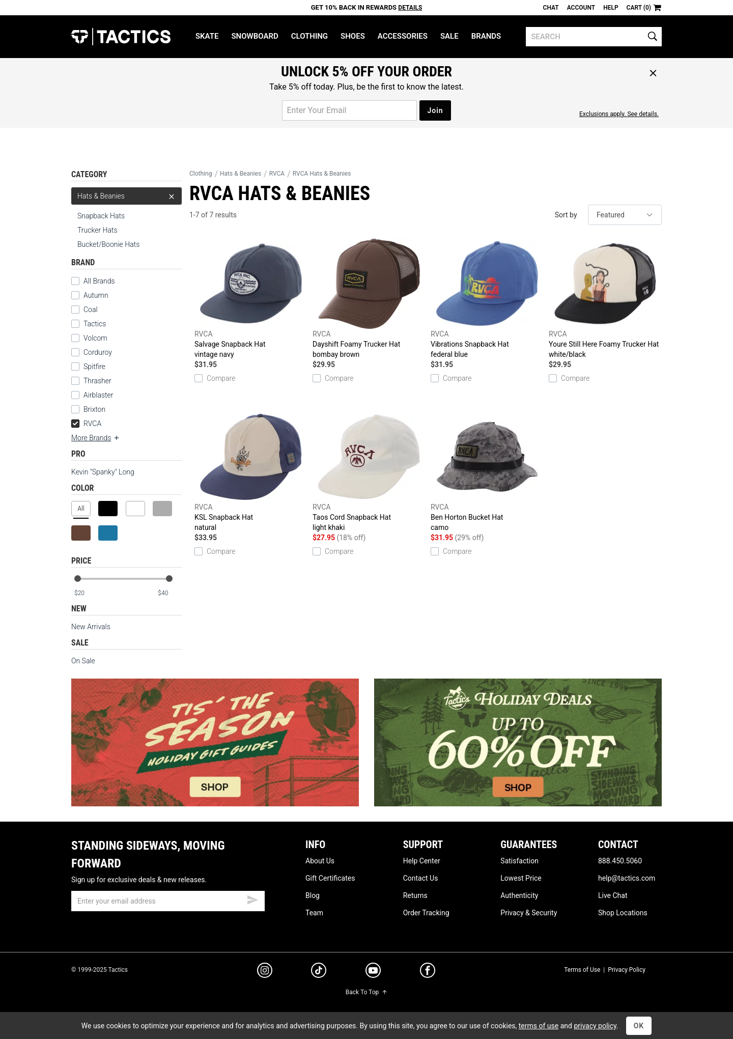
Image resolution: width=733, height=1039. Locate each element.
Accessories (403, 36)
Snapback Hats (101, 216)
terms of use (538, 1026)
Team (314, 913)
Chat (551, 7)
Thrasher (97, 381)
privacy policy (595, 1026)
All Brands (99, 281)
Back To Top (366, 992)
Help (610, 7)
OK (639, 1026)
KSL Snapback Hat (250, 471)
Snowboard (254, 36)
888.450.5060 (620, 861)
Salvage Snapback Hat (250, 298)
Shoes (353, 36)
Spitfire (94, 366)
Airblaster (98, 395)
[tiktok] (318, 971)
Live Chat (613, 895)
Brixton (94, 409)
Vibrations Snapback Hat (487, 298)
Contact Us (420, 878)
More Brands (95, 438)
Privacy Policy (626, 969)
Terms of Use (582, 969)
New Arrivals (90, 627)
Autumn (95, 295)
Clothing (309, 36)
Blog (312, 895)
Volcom (95, 338)
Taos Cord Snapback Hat (369, 471)
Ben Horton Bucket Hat (487, 471)
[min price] (86, 593)
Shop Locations (622, 913)
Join (435, 110)
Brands (486, 36)
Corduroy (97, 352)
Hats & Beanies (126, 196)
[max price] (169, 593)
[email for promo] (349, 110)
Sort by (566, 215)
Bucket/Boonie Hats (108, 244)
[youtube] (373, 972)
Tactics (121, 36)
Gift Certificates (330, 878)
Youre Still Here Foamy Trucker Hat (605, 298)
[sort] (625, 215)
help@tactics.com (626, 878)
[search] (594, 36)
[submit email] (252, 898)
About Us (319, 861)
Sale (449, 36)
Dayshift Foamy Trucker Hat (369, 298)
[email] (168, 901)
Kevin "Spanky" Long (102, 472)
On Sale (83, 661)
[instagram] (264, 971)
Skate (206, 36)
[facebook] (427, 972)
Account (581, 7)
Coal (90, 309)
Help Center (421, 861)
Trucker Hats (97, 230)
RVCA (86, 423)
